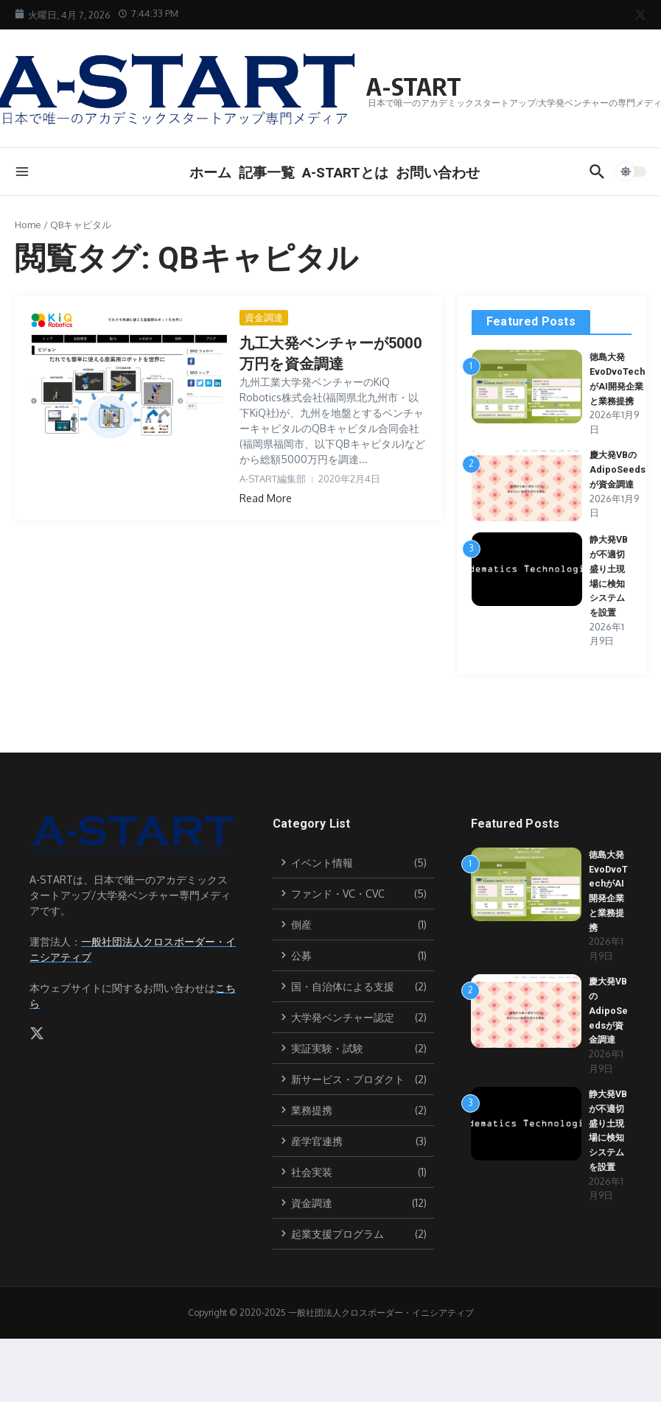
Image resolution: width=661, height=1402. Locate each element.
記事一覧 (267, 172)
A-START (422, 84)
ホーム (210, 172)
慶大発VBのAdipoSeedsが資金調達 (618, 483)
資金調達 (264, 317)
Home (28, 224)
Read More (265, 498)
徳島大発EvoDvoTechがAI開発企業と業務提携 (618, 385)
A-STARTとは (345, 172)
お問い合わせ (438, 172)
